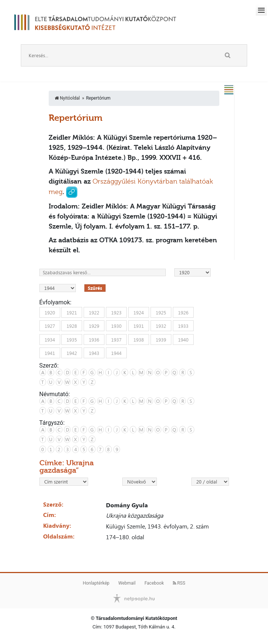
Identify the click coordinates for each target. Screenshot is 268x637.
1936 (94, 339)
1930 (116, 326)
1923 (116, 312)
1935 (72, 339)
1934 (50, 339)
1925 (161, 312)
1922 (94, 312)
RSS (179, 583)
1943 (94, 353)
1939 (161, 339)
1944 (116, 353)
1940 (183, 339)
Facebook (154, 583)
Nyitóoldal (67, 98)
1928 (72, 326)
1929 (94, 326)
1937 (116, 339)
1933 (183, 326)
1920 (50, 312)
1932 (161, 326)
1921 (72, 312)
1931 (138, 326)
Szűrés (95, 288)
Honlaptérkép (96, 583)
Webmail (126, 583)
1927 (50, 326)
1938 (138, 339)
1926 (183, 312)
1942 (72, 353)
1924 (138, 312)
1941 (50, 353)
